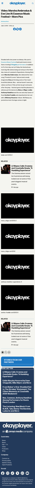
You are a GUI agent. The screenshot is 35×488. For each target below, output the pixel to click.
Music (4, 442)
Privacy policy (6, 461)
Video (4, 447)
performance (18, 65)
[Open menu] (2, 3)
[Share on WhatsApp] (20, 29)
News (4, 440)
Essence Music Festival (8, 62)
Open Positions (7, 465)
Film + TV (5, 445)
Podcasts (5, 449)
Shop (3, 451)
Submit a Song (6, 463)
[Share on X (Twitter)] (17, 29)
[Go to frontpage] (18, 3)
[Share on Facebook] (14, 29)
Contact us (5, 458)
